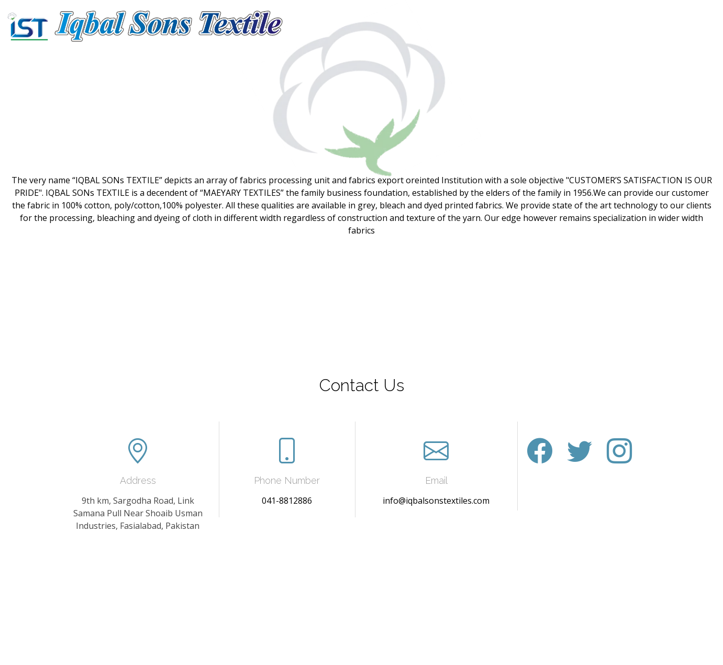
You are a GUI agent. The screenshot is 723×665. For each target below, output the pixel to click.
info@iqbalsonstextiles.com (436, 500)
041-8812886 (287, 500)
